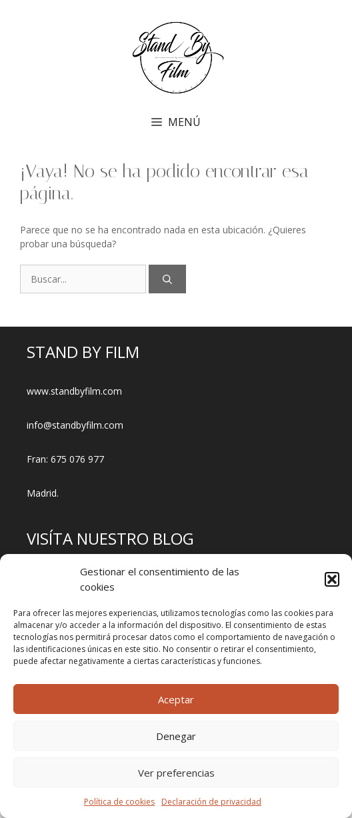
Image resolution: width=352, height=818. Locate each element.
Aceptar (176, 699)
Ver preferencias (176, 772)
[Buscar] (167, 279)
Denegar (176, 736)
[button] (332, 579)
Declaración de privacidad (211, 801)
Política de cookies (119, 801)
